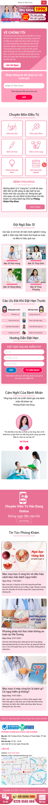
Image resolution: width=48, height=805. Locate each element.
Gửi (44, 3)
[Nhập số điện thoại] (28, 3)
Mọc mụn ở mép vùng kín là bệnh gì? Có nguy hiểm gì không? (23, 690)
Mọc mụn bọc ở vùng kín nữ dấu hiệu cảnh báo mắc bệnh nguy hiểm (23, 576)
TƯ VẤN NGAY (33, 370)
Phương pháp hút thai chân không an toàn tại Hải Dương (23, 633)
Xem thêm (35, 207)
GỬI (24, 97)
